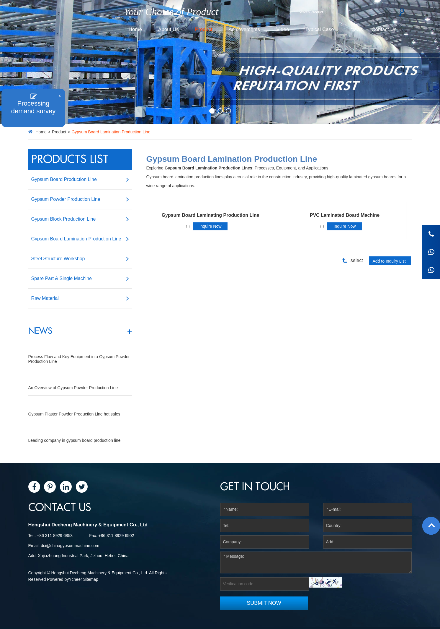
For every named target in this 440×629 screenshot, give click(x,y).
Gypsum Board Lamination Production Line (110, 132)
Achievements (244, 29)
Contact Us (384, 29)
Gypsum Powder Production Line (65, 199)
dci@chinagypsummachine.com (70, 545)
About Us (168, 29)
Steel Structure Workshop (58, 258)
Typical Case (319, 29)
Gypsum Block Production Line (63, 218)
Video (282, 29)
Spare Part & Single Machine (61, 278)
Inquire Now (210, 226)
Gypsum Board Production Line (64, 179)
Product (203, 29)
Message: (316, 562)
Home (135, 29)
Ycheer (75, 579)
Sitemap (90, 579)
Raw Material (45, 298)
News (356, 29)
